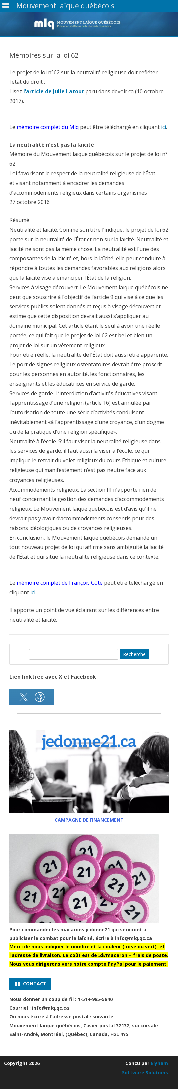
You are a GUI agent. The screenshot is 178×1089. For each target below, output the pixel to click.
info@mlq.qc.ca (133, 938)
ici (163, 127)
